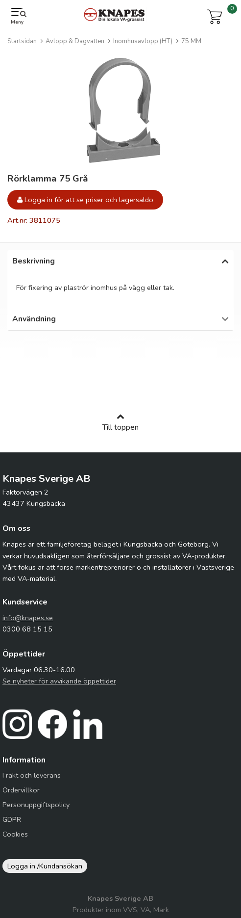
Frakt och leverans (31, 780)
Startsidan (22, 41)
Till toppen (120, 427)
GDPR (11, 824)
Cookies (15, 839)
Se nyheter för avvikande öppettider (59, 686)
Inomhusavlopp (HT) (142, 41)
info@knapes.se (27, 623)
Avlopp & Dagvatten (75, 41)
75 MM (191, 41)
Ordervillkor (21, 795)
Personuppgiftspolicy (36, 809)
